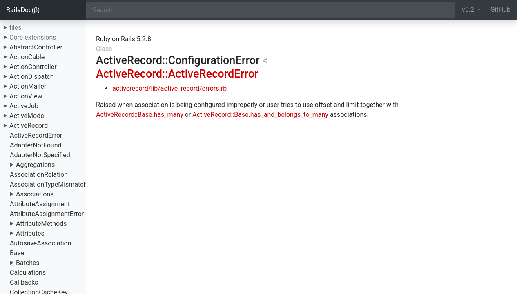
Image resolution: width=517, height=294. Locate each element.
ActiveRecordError (36, 135)
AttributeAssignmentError (47, 214)
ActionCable (27, 57)
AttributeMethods (41, 223)
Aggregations (35, 165)
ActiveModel (27, 116)
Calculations (28, 272)
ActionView (25, 96)
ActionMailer (27, 86)
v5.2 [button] (469, 9)
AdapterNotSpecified (40, 155)
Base (17, 253)
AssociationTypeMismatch (48, 184)
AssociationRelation (39, 174)
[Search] (270, 10)
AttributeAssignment (40, 204)
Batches (28, 263)
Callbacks (24, 282)
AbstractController (35, 47)
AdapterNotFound (36, 145)
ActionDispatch (31, 76)
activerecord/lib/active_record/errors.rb (169, 88)
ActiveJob (23, 106)
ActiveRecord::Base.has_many (139, 114)
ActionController (33, 67)
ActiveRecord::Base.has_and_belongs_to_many (260, 114)
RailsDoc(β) (23, 9)
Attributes (30, 233)
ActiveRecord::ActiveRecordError (177, 73)
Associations (34, 194)
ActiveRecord (28, 125)
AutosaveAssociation (40, 243)
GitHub (500, 9)
